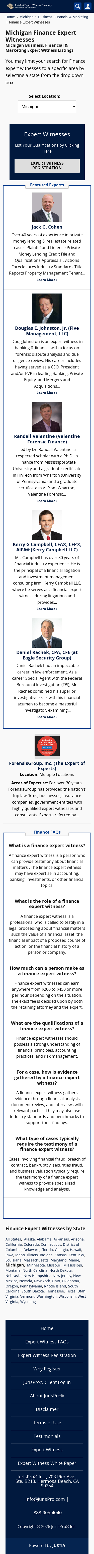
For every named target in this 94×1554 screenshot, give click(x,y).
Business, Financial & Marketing (63, 17)
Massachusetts (36, 1260)
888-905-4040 (48, 1513)
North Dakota (60, 1271)
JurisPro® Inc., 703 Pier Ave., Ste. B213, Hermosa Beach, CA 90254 (47, 1482)
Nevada (25, 1281)
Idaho (20, 1255)
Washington (47, 1297)
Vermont (27, 1297)
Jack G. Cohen (47, 227)
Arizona (77, 1240)
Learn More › (47, 280)
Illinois (32, 1255)
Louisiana (14, 1260)
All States (13, 1240)
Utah (81, 1291)
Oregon (12, 1286)
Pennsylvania (31, 1286)
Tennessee (55, 1291)
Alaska (29, 1240)
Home (10, 17)
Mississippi (72, 1265)
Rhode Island (55, 1286)
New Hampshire (37, 1276)
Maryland (59, 1260)
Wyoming (28, 1302)
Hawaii (75, 1250)
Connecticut (51, 1245)
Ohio (56, 1281)
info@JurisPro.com (45, 1499)
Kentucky (76, 1255)
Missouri (54, 1265)
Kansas (61, 1255)
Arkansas (61, 1240)
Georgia (61, 1250)
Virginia (12, 1297)
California (14, 1245)
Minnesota (36, 1265)
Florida (47, 1250)
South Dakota (33, 1291)
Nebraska (14, 1276)
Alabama (44, 1240)
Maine (74, 1260)
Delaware (31, 1250)
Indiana (46, 1255)
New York (42, 1281)
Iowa (9, 1255)
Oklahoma (70, 1281)
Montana (13, 1271)
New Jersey (62, 1276)
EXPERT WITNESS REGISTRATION (47, 166)
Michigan (27, 17)
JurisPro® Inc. (64, 1527)
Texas (70, 1291)
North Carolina (35, 1271)
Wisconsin (67, 1297)
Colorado (31, 1245)
